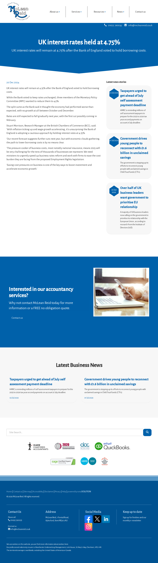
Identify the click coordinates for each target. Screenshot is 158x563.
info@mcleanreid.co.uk (140, 25)
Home (9, 492)
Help (64, 492)
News (120, 12)
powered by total (79, 492)
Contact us (140, 12)
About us (55, 12)
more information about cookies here (54, 544)
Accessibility (38, 492)
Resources (100, 12)
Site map (27, 492)
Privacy (58, 492)
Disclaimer (48, 492)
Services (77, 12)
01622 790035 (115, 25)
